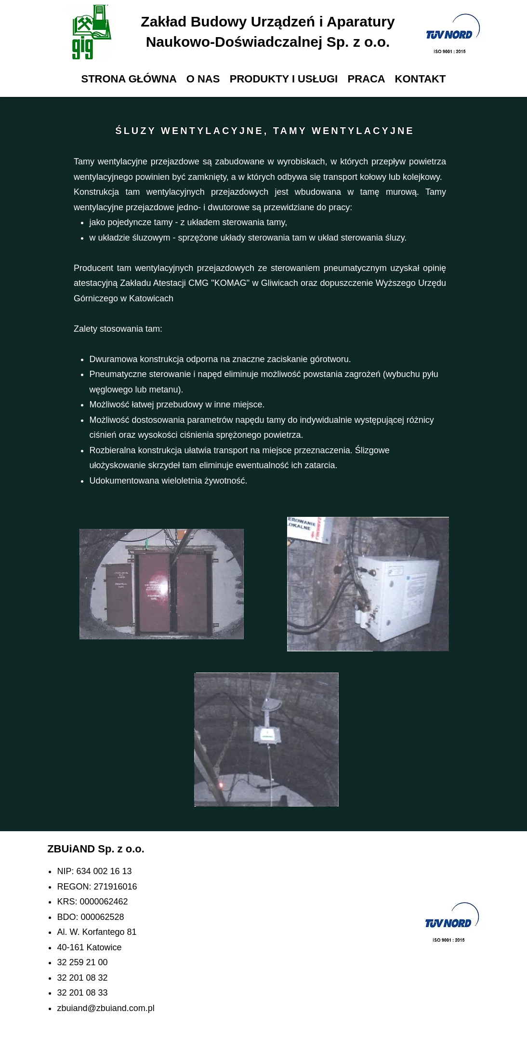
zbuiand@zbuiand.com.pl (105, 1008)
